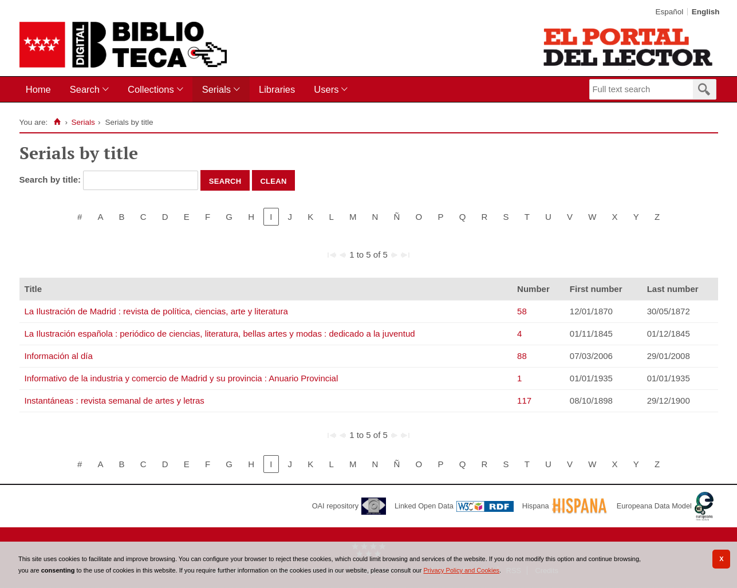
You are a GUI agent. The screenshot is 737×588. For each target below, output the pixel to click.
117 (524, 400)
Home (38, 89)
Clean (273, 180)
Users (326, 89)
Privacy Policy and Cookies (461, 570)
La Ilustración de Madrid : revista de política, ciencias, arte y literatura (156, 311)
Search (85, 89)
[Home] (57, 122)
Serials (216, 89)
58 (522, 311)
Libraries (277, 89)
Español (669, 11)
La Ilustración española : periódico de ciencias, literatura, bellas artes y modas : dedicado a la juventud (220, 333)
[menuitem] (41, 89)
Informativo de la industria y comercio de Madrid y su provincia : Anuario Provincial (181, 378)
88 (522, 356)
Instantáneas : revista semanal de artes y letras (114, 400)
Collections (151, 89)
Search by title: (51, 179)
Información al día (59, 356)
